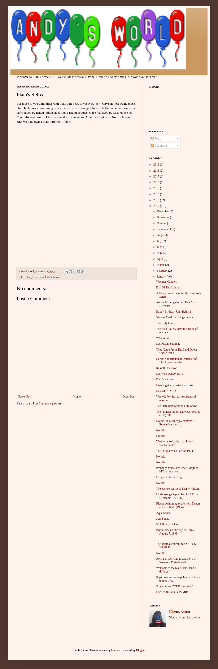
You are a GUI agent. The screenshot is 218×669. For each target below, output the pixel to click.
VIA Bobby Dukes (167, 524)
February (162, 270)
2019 (156, 164)
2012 (156, 206)
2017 (156, 176)
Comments (159, 145)
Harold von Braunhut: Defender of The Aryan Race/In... (176, 360)
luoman (115, 650)
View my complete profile (184, 617)
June (160, 247)
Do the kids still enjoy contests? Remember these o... (174, 422)
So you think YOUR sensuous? (174, 586)
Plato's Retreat (52, 277)
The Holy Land (165, 323)
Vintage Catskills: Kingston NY (174, 317)
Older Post (129, 396)
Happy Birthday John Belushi (173, 311)
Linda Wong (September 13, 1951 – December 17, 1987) (177, 496)
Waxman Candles (166, 281)
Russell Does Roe (166, 368)
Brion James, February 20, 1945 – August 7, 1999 (176, 531)
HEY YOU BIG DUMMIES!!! (174, 592)
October (162, 223)
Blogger (140, 650)
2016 (156, 182)
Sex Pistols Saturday (168, 343)
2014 (156, 194)
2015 (156, 188)
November (163, 217)
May (160, 252)
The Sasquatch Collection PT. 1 (174, 451)
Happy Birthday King (169, 477)
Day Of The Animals (168, 287)
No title (160, 430)
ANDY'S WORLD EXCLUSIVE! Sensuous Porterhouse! (176, 560)
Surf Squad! (163, 518)
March (161, 264)
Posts (156, 138)
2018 (156, 170)
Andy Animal (181, 611)
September (163, 229)
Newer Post (24, 396)
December (163, 211)
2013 (156, 200)
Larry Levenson (35, 277)
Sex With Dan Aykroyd (169, 373)
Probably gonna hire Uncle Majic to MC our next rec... (177, 469)
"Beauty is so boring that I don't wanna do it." (174, 443)
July (159, 241)
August (161, 235)
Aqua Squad (163, 513)
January (162, 276)
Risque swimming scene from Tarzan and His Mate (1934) (178, 505)
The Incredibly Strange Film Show (176, 405)
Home (77, 396)
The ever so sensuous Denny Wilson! (178, 488)
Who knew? (163, 338)
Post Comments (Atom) (47, 403)
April (160, 259)
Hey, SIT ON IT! (166, 391)
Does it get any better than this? (174, 385)
